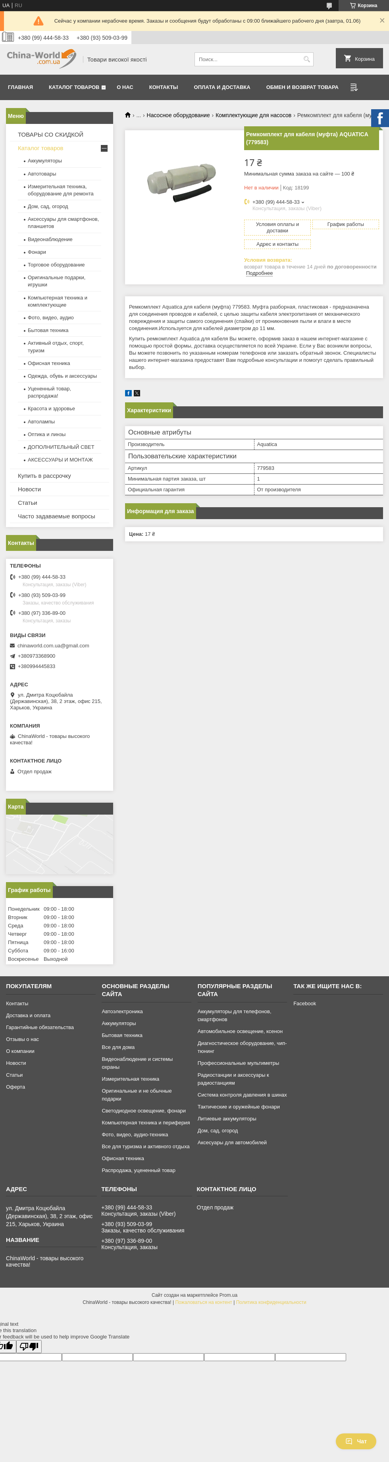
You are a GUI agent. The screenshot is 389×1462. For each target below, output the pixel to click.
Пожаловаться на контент (203, 1302)
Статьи (27, 502)
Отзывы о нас (22, 1039)
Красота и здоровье (51, 408)
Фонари (37, 252)
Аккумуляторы (45, 161)
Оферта (15, 1087)
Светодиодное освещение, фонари (144, 1111)
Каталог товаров (74, 87)
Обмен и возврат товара (302, 87)
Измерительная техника (130, 1079)
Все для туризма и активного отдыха (145, 1146)
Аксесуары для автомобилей (232, 1142)
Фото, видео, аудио (51, 318)
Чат (356, 1441)
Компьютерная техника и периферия (146, 1123)
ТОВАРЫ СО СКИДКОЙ (50, 134)
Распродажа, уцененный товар (138, 1170)
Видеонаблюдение (50, 239)
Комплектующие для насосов (253, 115)
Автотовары (42, 174)
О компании (20, 1051)
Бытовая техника (48, 330)
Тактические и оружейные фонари (239, 1107)
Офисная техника (49, 363)
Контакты (163, 87)
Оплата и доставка (222, 87)
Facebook (304, 1003)
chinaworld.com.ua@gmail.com (53, 646)
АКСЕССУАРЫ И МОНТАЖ (60, 460)
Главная (20, 87)
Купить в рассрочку (44, 475)
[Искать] (307, 59)
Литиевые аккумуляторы (227, 1119)
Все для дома (118, 1047)
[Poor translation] (29, 1346)
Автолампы (41, 422)
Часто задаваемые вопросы (56, 516)
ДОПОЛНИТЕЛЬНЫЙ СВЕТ (61, 447)
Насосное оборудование (178, 115)
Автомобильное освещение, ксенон (240, 1031)
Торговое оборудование (56, 265)
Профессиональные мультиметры (238, 1063)
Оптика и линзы (46, 434)
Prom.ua (228, 1295)
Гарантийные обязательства (40, 1027)
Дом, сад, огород (48, 206)
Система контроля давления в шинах (242, 1095)
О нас (125, 87)
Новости (29, 489)
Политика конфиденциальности (271, 1302)
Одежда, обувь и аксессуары (62, 376)
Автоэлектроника (122, 1011)
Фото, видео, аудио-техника (135, 1135)
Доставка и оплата (28, 1015)
